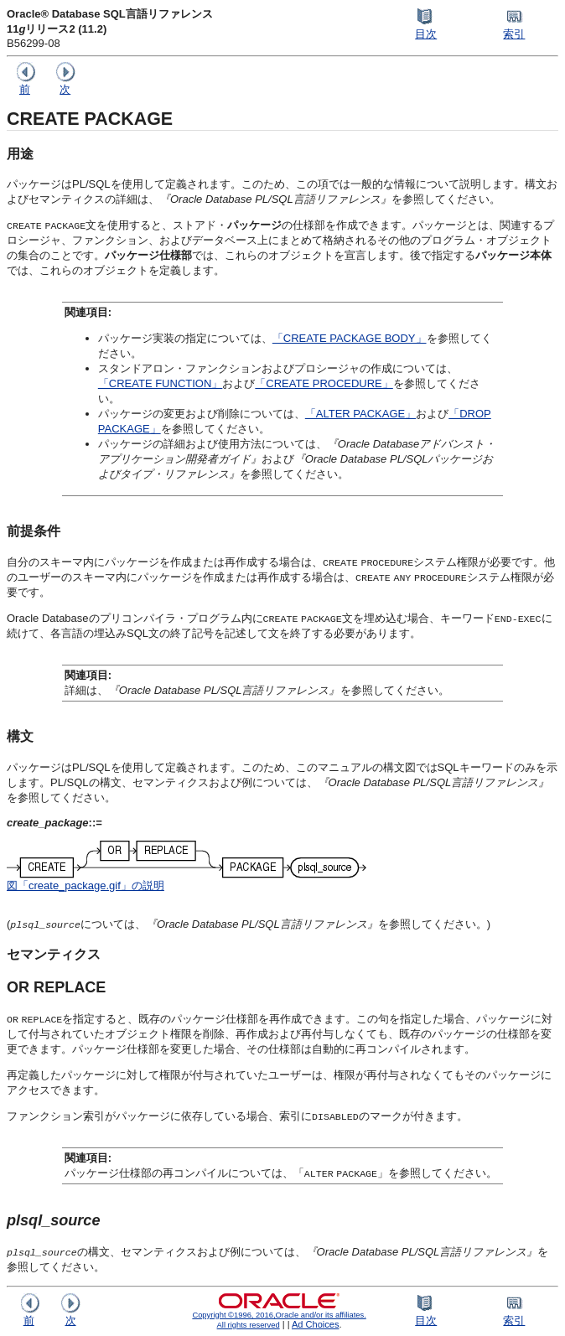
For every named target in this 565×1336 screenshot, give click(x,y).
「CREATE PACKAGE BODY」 (349, 338)
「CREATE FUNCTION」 (160, 383)
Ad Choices (316, 1324)
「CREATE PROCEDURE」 (323, 383)
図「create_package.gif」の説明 (85, 885)
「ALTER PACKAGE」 (360, 413)
